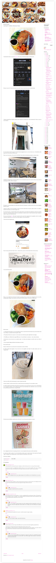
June (46, 63)
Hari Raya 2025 (48, 121)
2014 (46, 140)
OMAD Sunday (48, 72)
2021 (46, 131)
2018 (46, 135)
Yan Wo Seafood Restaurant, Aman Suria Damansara (50, 167)
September (47, 59)
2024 (46, 127)
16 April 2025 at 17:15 (11, 510)
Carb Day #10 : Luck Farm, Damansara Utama (48, 89)
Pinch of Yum (47, 251)
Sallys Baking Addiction (48, 248)
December (47, 55)
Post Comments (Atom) (10, 555)
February (47, 124)
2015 (46, 139)
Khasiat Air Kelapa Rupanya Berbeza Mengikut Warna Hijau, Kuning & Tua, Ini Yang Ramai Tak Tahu (48, 279)
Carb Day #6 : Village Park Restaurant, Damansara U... (49, 115)
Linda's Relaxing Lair (48, 40)
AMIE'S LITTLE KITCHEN (47, 270)
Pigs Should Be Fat (48, 84)
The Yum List (47, 37)
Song (45, 35)
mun (6, 480)
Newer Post (5, 553)
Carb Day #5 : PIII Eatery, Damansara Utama (49, 117)
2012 (46, 143)
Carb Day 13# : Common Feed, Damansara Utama (48, 70)
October (47, 58)
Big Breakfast (50, 170)
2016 (46, 137)
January (47, 125)
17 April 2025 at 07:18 (13, 473)
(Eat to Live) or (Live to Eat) (48, 34)
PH (8, 473)
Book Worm (47, 91)
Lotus (6, 464)
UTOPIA (46, 32)
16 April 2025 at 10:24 (10, 464)
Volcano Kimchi (48, 87)
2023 (46, 128)
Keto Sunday (47, 106)
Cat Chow (47, 98)
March (47, 122)
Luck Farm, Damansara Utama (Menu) (50, 185)
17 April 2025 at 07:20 (13, 502)
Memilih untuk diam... (48, 282)
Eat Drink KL (47, 29)
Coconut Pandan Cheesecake (50, 200)
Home (22, 553)
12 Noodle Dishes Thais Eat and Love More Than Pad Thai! (48, 260)
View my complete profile (47, 49)
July (46, 62)
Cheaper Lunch (48, 107)
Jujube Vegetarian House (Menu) (50, 162)
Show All (52, 261)
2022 (46, 129)
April (46, 66)
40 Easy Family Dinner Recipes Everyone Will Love (48, 253)
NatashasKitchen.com (48, 245)
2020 (46, 132)
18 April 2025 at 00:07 (10, 523)
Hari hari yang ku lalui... (48, 273)
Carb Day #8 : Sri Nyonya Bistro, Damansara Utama (48, 101)
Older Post (39, 553)
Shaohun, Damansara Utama (49, 180)
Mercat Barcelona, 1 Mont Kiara (50, 148)
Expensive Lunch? (48, 112)
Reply (6, 470)
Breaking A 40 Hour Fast (49, 119)
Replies (8, 472)
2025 (46, 54)
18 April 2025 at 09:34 (13, 533)
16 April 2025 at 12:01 (10, 480)
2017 (46, 136)
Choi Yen (7, 510)
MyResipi (46, 276)
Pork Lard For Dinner (49, 97)
